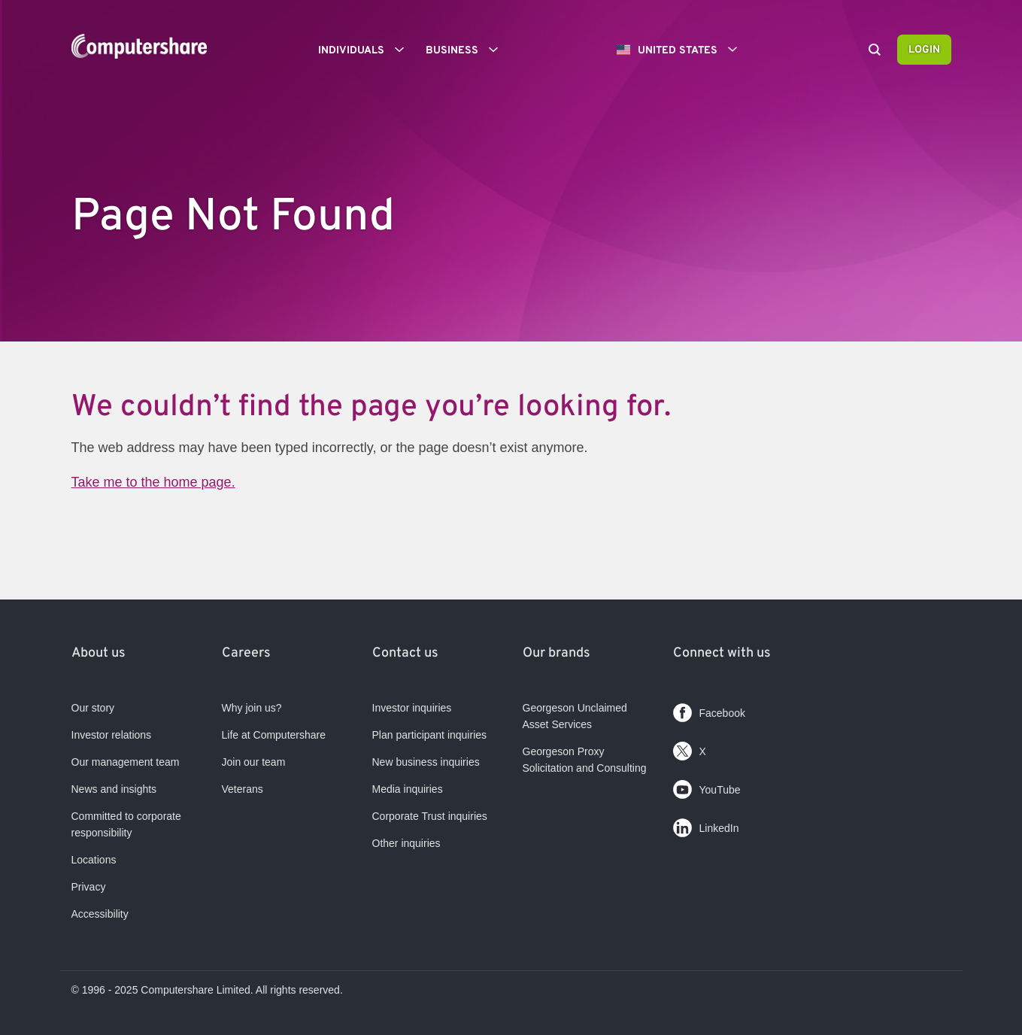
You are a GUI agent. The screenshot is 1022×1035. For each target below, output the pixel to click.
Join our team (254, 762)
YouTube (707, 786)
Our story (93, 708)
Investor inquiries (412, 708)
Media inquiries (407, 789)
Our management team (125, 762)
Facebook (709, 710)
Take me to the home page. (153, 482)
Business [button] (467, 50)
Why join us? (252, 708)
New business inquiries (426, 762)
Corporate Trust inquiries (429, 816)
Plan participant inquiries (429, 735)
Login (924, 50)
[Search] (874, 51)
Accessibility (100, 914)
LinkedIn (706, 825)
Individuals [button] (366, 50)
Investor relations (111, 735)
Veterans (242, 789)
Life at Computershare (274, 735)
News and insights (114, 789)
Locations (94, 860)
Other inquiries (406, 843)
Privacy (88, 887)
